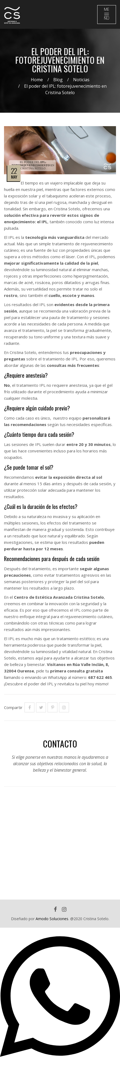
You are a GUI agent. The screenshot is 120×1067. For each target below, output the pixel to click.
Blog (58, 80)
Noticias (81, 80)
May (14, 177)
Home (37, 80)
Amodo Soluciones (52, 918)
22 (14, 171)
